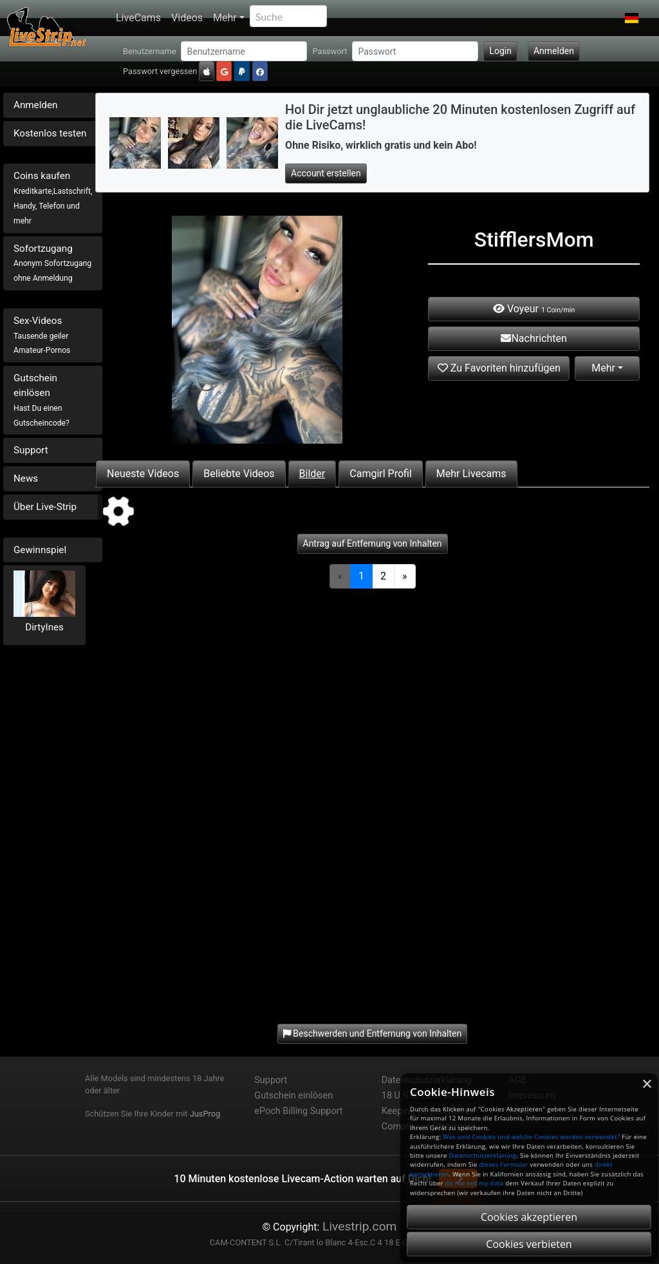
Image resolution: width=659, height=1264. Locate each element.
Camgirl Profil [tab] (380, 473)
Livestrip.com (357, 1226)
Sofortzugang (52, 263)
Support (31, 450)
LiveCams (138, 18)
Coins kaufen (53, 197)
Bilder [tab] (312, 473)
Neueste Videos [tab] (143, 473)
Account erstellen (326, 173)
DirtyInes (44, 627)
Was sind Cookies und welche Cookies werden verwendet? (531, 1137)
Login (500, 51)
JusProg (205, 1113)
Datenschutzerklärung (482, 1155)
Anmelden (554, 51)
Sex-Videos (42, 335)
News (26, 478)
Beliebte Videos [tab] (238, 473)
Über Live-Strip (45, 507)
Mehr (225, 18)
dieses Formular (503, 1164)
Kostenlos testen (50, 133)
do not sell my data (474, 1183)
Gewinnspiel (40, 550)
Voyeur (534, 309)
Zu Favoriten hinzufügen (499, 368)
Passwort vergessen (160, 71)
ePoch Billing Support (298, 1111)
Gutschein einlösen (42, 399)
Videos (187, 18)
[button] (632, 18)
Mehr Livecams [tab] (471, 473)
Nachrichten (533, 338)
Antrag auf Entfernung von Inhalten (372, 543)
